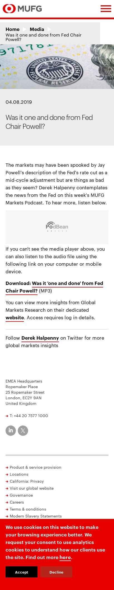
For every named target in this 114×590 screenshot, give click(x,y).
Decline (56, 571)
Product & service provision (35, 467)
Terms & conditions (28, 509)
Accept (21, 571)
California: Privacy (27, 481)
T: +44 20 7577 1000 (29, 415)
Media (37, 29)
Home (12, 29)
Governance (21, 495)
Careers (17, 502)
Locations (19, 474)
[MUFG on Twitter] (23, 430)
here (65, 556)
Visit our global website (32, 488)
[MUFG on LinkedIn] (11, 430)
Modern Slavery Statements (36, 516)
